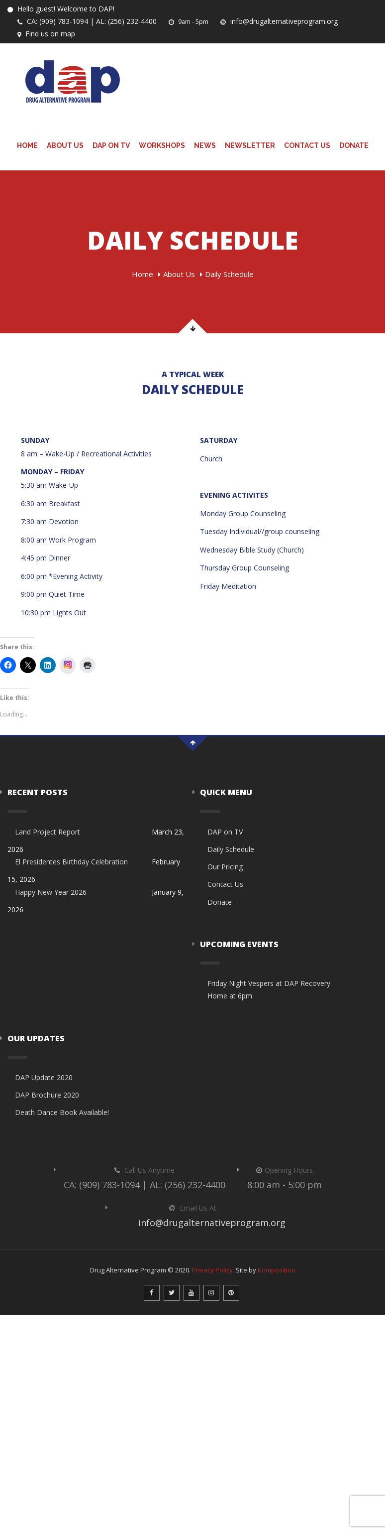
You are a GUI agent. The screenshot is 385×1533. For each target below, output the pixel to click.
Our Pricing (225, 866)
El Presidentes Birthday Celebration (71, 861)
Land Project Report (47, 831)
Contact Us (307, 145)
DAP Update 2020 (44, 1077)
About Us (65, 145)
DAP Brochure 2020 (47, 1095)
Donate (354, 145)
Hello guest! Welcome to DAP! (60, 8)
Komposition (276, 1269)
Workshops (162, 145)
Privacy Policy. (213, 1269)
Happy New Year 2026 (51, 892)
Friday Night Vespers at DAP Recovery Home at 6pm (268, 989)
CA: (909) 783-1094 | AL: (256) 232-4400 (86, 21)
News (205, 145)
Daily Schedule (230, 849)
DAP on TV (111, 145)
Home (27, 145)
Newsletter (250, 145)
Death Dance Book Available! (62, 1112)
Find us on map (46, 33)
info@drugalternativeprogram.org (278, 21)
